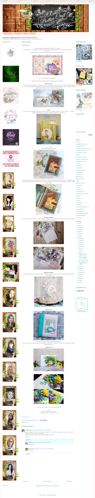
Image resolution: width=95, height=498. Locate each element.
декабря (81, 238)
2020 (79, 229)
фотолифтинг (79, 211)
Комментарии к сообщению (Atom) (51, 485)
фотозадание (79, 209)
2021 (79, 227)
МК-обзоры (32, 33)
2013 (79, 280)
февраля (81, 272)
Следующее (25, 481)
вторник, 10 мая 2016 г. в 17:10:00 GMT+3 (41, 430)
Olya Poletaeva (49, 147)
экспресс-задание (80, 215)
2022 (79, 225)
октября (81, 242)
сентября (81, 244)
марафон (78, 176)
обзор (77, 187)
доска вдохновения (80, 157)
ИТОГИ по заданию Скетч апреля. (82, 257)
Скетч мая (80, 266)
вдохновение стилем (81, 150)
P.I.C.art (77, 217)
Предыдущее (69, 481)
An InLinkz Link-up (26, 416)
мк (76, 180)
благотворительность (81, 144)
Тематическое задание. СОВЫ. (82, 254)
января (80, 274)
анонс (77, 141)
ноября (80, 240)
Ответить (27, 436)
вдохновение (79, 146)
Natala (30, 442)
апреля (80, 268)
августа (80, 246)
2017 (79, 235)
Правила (25, 33)
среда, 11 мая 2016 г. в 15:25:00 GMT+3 (45, 448)
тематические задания (81, 206)
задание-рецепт (79, 161)
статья (77, 204)
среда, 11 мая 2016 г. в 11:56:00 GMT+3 (41, 442)
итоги (77, 163)
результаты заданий (80, 193)
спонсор (78, 202)
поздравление (79, 191)
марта (80, 270)
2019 (79, 231)
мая (80, 252)
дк (76, 154)
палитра (78, 189)
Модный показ (79, 183)
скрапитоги (78, 198)
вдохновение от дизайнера (82, 148)
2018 (79, 233)
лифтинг (78, 174)
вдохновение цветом (81, 152)
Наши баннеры (18, 33)
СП (76, 200)
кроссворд (78, 167)
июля (80, 248)
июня (80, 250)
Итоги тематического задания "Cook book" (83, 263)
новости (78, 185)
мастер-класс (79, 178)
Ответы (28, 439)
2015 (79, 276)
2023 (79, 223)
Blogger (54, 495)
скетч (27, 422)
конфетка (78, 165)
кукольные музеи (80, 170)
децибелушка (28, 430)
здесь (56, 412)
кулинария (78, 172)
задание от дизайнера (81, 159)
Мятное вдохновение (83, 260)
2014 (79, 278)
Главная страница (8, 33)
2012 (79, 282)
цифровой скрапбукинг (81, 213)
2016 (79, 237)
